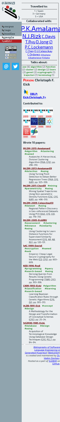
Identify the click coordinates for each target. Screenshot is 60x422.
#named (29, 153)
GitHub (55, 363)
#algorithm (31, 151)
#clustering (47, 151)
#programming (33, 268)
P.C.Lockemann (39, 46)
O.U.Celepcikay (43, 51)
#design (29, 308)
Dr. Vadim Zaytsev (52, 356)
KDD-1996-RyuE (31, 265)
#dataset (30, 205)
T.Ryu (30, 41)
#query (49, 268)
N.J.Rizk (31, 35)
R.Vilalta (46, 57)
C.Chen (30, 51)
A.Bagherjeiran (35, 57)
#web (28, 251)
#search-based (33, 271)
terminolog (44, 75)
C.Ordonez (33, 54)
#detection (31, 171)
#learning (50, 288)
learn (53, 69)
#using (44, 171)
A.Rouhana (45, 55)
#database (31, 325)
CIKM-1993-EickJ (32, 285)
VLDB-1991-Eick (31, 305)
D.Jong (42, 41)
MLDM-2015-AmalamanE (36, 148)
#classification (33, 288)
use (24, 66)
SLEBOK (53, 360)
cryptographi (44, 72)
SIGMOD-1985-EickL (34, 323)
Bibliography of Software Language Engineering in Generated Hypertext (42, 350)
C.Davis (48, 36)
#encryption (32, 248)
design (42, 69)
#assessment (32, 222)
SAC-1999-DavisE (32, 245)
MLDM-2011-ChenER (34, 185)
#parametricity (33, 188)
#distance (30, 225)
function (51, 66)
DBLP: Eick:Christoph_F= (34, 95)
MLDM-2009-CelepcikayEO (38, 202)
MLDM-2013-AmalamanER (37, 168)
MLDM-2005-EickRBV (35, 220)
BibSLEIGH (53, 352)
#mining (52, 185)
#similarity (45, 225)
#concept (47, 305)
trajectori (29, 75)
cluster (30, 69)
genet (29, 72)
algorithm (36, 66)
